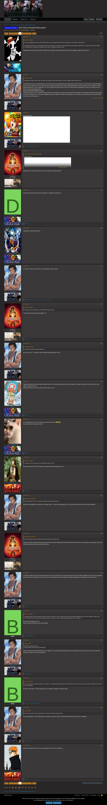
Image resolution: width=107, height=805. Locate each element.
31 (14, 33)
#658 (101, 678)
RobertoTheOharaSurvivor (13, 138)
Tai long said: (28, 78)
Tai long (13, 62)
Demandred (13, 215)
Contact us (77, 795)
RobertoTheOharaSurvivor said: (32, 154)
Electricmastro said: (29, 498)
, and (32, 146)
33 (19, 33)
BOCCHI (7, 30)
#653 (101, 495)
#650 (101, 381)
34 (22, 33)
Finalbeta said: (28, 346)
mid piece (33, 30)
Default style (8, 795)
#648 (101, 304)
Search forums (14, 22)
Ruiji (13, 407)
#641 (101, 36)
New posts (6, 22)
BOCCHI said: (28, 40)
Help (99, 795)
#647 (101, 266)
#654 (101, 533)
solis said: (27, 643)
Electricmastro (13, 483)
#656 (101, 610)
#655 (101, 572)
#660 (101, 745)
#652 (101, 457)
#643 (101, 112)
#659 (101, 707)
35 (25, 33)
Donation (15, 19)
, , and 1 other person (39, 299)
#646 (101, 228)
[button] (18, 19)
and (33, 703)
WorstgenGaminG (13, 253)
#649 (101, 343)
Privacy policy (93, 795)
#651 (101, 419)
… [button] (12, 33)
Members (33, 19)
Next (34, 33)
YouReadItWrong (13, 445)
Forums (7, 19)
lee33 (13, 771)
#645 (101, 190)
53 (30, 33)
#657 (101, 640)
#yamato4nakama (25, 30)
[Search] (99, 19)
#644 (101, 150)
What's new (24, 19)
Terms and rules (85, 795)
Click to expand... (63, 167)
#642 (101, 74)
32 (17, 33)
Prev (6, 33)
